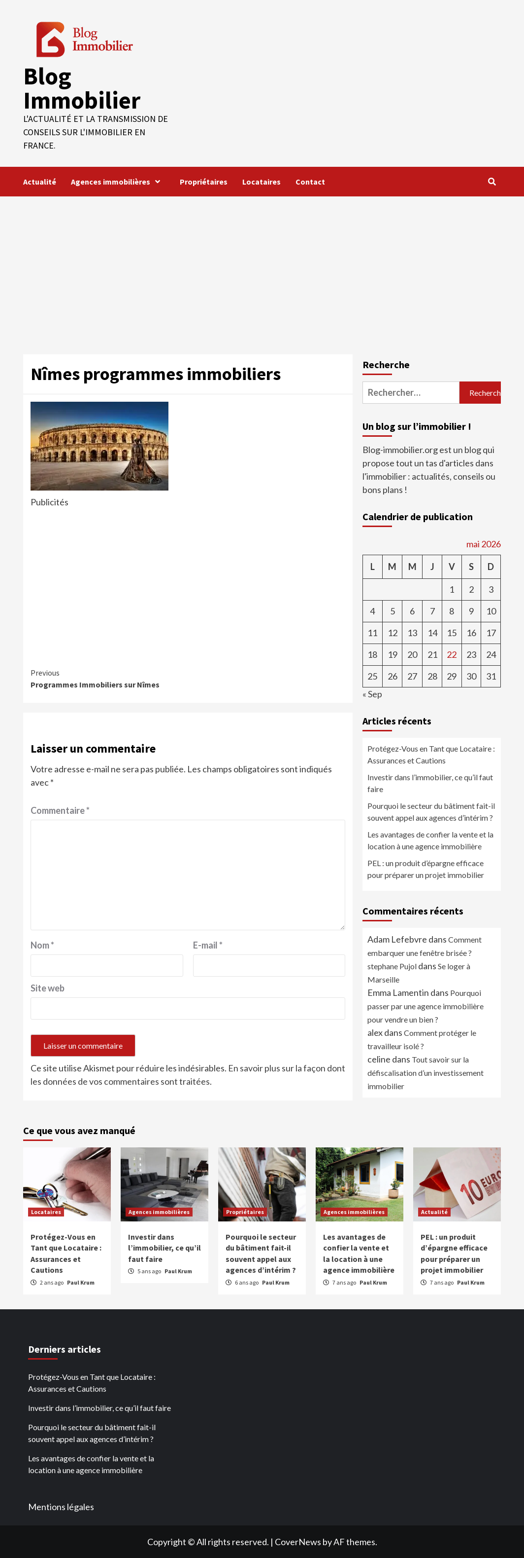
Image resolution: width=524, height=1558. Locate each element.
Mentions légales (61, 1506)
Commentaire (60, 809)
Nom (42, 944)
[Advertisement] (262, 270)
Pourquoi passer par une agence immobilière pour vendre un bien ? (425, 1006)
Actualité (39, 181)
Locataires (261, 181)
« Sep (372, 693)
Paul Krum (81, 1282)
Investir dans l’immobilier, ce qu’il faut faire (430, 782)
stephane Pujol (392, 965)
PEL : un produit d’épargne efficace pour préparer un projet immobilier (425, 868)
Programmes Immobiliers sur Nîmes (109, 677)
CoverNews (298, 1541)
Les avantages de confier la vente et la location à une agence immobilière (430, 839)
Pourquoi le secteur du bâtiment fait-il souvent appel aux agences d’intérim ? (431, 811)
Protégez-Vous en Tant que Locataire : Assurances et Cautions (431, 753)
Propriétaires (204, 181)
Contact (310, 181)
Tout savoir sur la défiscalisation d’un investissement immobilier (425, 1072)
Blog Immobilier (81, 87)
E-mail (208, 944)
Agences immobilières (118, 181)
